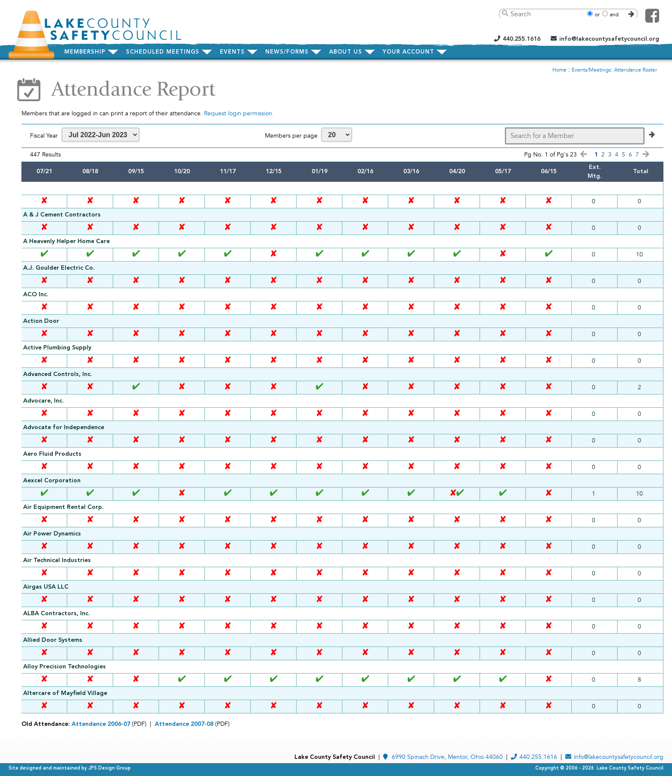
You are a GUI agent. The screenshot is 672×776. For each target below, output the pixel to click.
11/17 (228, 171)
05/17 (503, 171)
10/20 (182, 171)
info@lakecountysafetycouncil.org (605, 39)
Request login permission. (239, 113)
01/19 (319, 171)
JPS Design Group (109, 768)
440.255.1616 (517, 39)
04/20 (457, 171)
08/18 (90, 171)
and (614, 15)
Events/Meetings (591, 70)
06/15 (549, 171)
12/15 (274, 171)
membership (84, 52)
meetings (162, 52)
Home (559, 70)
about (345, 52)
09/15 (136, 171)
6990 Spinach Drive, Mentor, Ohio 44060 (443, 757)
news (287, 52)
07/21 (44, 171)
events (232, 52)
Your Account (408, 52)
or (597, 15)
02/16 (365, 171)
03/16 (411, 171)
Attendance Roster (635, 70)
